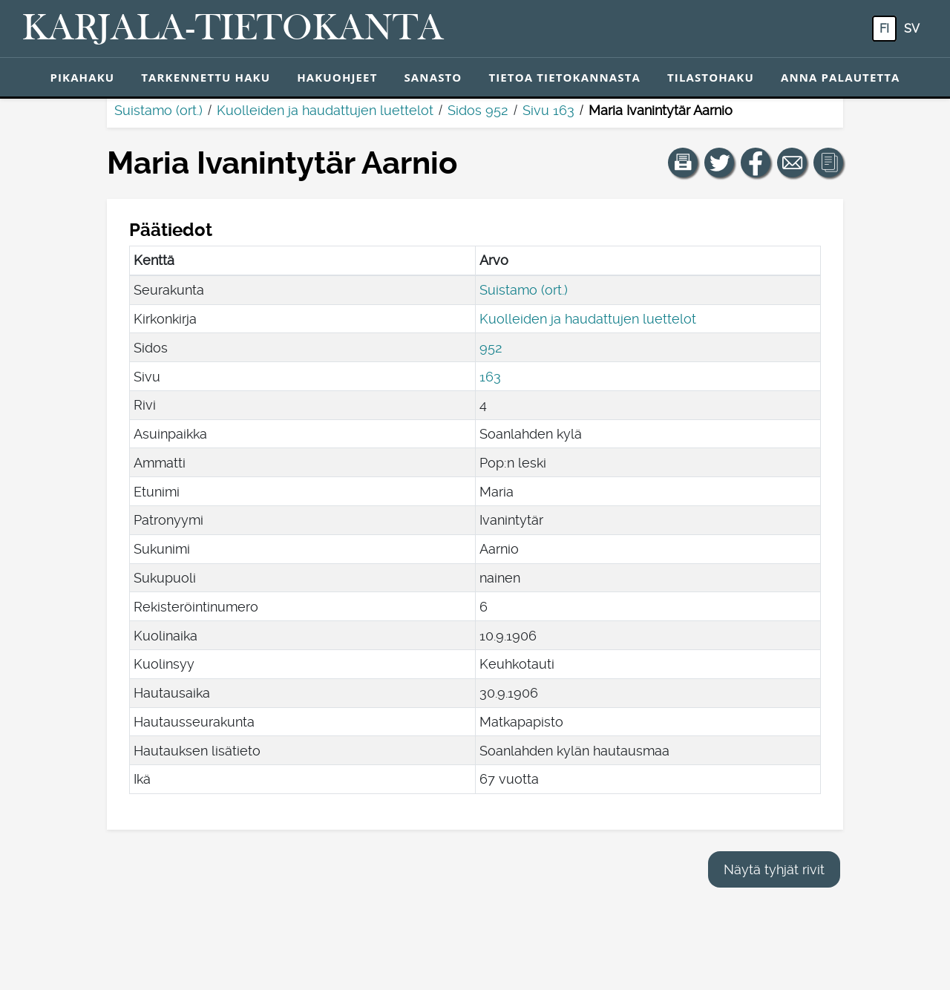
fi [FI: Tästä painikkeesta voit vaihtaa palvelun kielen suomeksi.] (884, 29)
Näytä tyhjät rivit (774, 869)
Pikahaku (82, 77)
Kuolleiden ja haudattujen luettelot (325, 110)
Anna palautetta (840, 77)
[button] (683, 162)
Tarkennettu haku (205, 77)
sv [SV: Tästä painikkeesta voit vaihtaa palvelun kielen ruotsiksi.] (912, 29)
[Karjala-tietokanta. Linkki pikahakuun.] (233, 29)
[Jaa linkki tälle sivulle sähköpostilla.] (792, 162)
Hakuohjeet (337, 77)
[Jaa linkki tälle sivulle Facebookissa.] (755, 162)
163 (490, 376)
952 (490, 347)
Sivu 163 (548, 110)
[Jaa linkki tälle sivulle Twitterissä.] (719, 162)
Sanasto (433, 77)
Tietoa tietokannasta (564, 77)
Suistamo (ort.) (158, 110)
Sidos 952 (478, 110)
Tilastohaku (710, 77)
